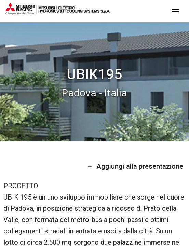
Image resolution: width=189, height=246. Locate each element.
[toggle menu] (175, 11)
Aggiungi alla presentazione (135, 166)
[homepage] (57, 12)
